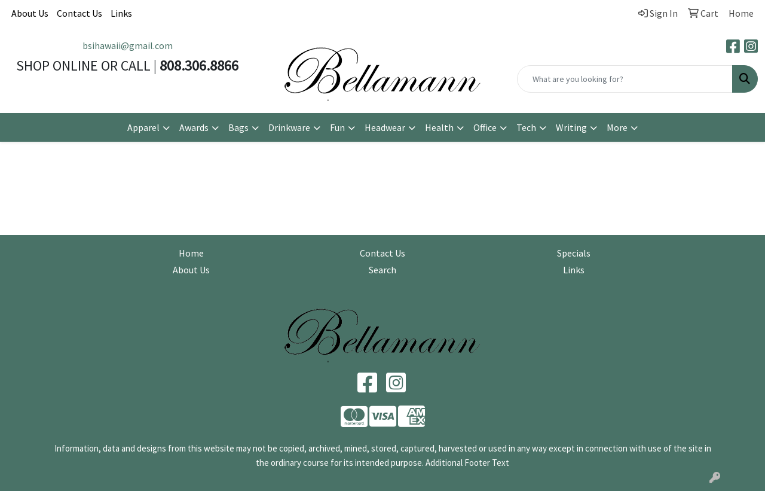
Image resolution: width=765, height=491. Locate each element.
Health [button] (439, 127)
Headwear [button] (385, 127)
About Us (29, 13)
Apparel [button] (143, 127)
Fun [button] (337, 127)
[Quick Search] (625, 79)
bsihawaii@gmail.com (127, 45)
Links (121, 13)
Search (382, 270)
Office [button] (485, 127)
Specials (573, 253)
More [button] (617, 127)
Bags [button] (238, 127)
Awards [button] (194, 127)
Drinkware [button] (289, 127)
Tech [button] (526, 127)
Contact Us (79, 13)
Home (191, 253)
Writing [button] (571, 127)
